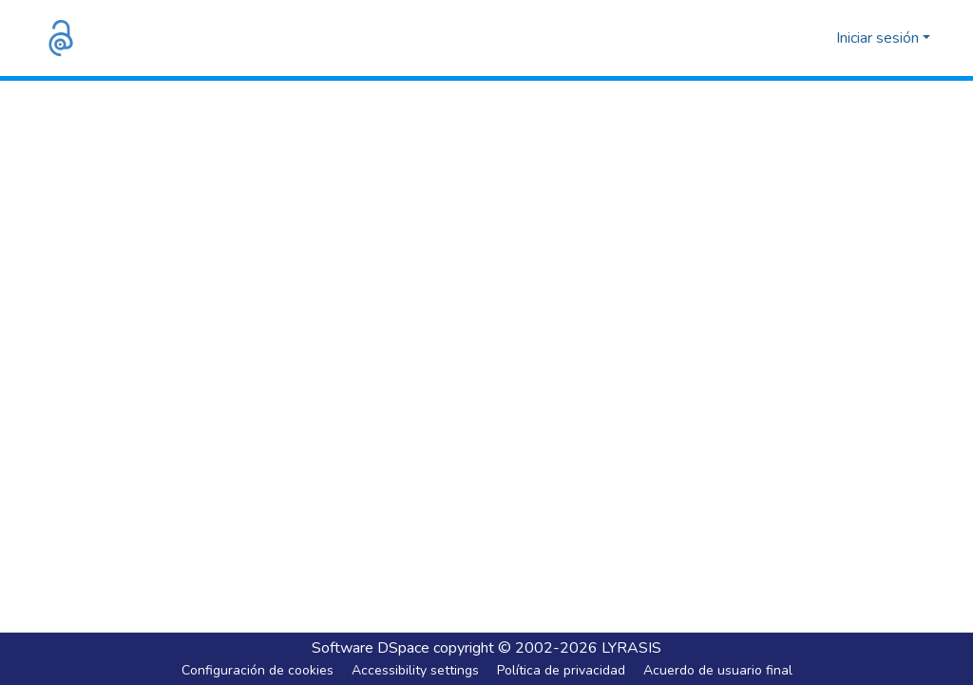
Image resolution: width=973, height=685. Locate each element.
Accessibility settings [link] (415, 670)
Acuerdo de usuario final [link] (717, 670)
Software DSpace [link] (370, 647)
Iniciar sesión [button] (879, 38)
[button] (61, 38)
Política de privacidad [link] (561, 670)
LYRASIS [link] (631, 647)
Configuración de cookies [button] (257, 670)
